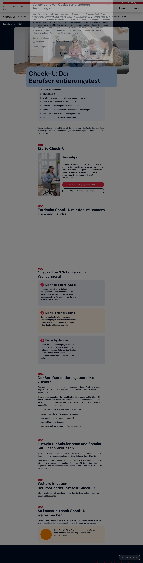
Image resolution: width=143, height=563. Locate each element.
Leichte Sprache (123, 3)
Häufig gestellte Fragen (47, 496)
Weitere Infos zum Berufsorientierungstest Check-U (63, 114)
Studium (72, 17)
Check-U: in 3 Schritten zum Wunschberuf (59, 102)
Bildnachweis (131, 557)
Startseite (6, 24)
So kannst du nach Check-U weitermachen (59, 117)
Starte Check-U (49, 94)
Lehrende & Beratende (120, 17)
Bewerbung (82, 17)
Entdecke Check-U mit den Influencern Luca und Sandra (65, 98)
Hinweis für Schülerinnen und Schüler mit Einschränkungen (66, 110)
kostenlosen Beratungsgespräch (55, 523)
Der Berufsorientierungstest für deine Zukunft (61, 106)
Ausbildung (61, 17)
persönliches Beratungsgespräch (65, 466)
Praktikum (50, 17)
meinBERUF (17, 24)
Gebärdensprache (106, 3)
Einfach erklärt (99, 17)
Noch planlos (23, 17)
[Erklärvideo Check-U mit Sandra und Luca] (71, 238)
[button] (102, 8)
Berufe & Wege (37, 17)
